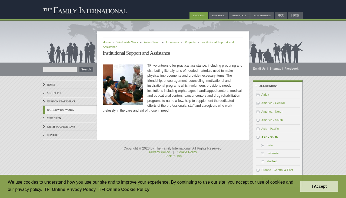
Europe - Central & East (277, 169)
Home (51, 84)
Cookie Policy (187, 152)
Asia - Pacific (270, 128)
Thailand (272, 161)
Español (218, 15)
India (270, 145)
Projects (190, 42)
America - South (272, 120)
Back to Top (173, 156)
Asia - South (152, 42)
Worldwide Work (60, 109)
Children (54, 118)
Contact (53, 135)
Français (239, 15)
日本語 (295, 15)
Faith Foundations (61, 126)
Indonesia (172, 42)
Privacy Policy (159, 152)
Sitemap (275, 68)
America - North (271, 111)
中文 (281, 15)
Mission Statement (61, 101)
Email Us (260, 68)
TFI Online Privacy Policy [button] (70, 189)
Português (262, 15)
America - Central (273, 103)
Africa (265, 94)
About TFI (54, 93)
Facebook (292, 68)
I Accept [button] (319, 186)
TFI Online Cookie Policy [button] (124, 189)
